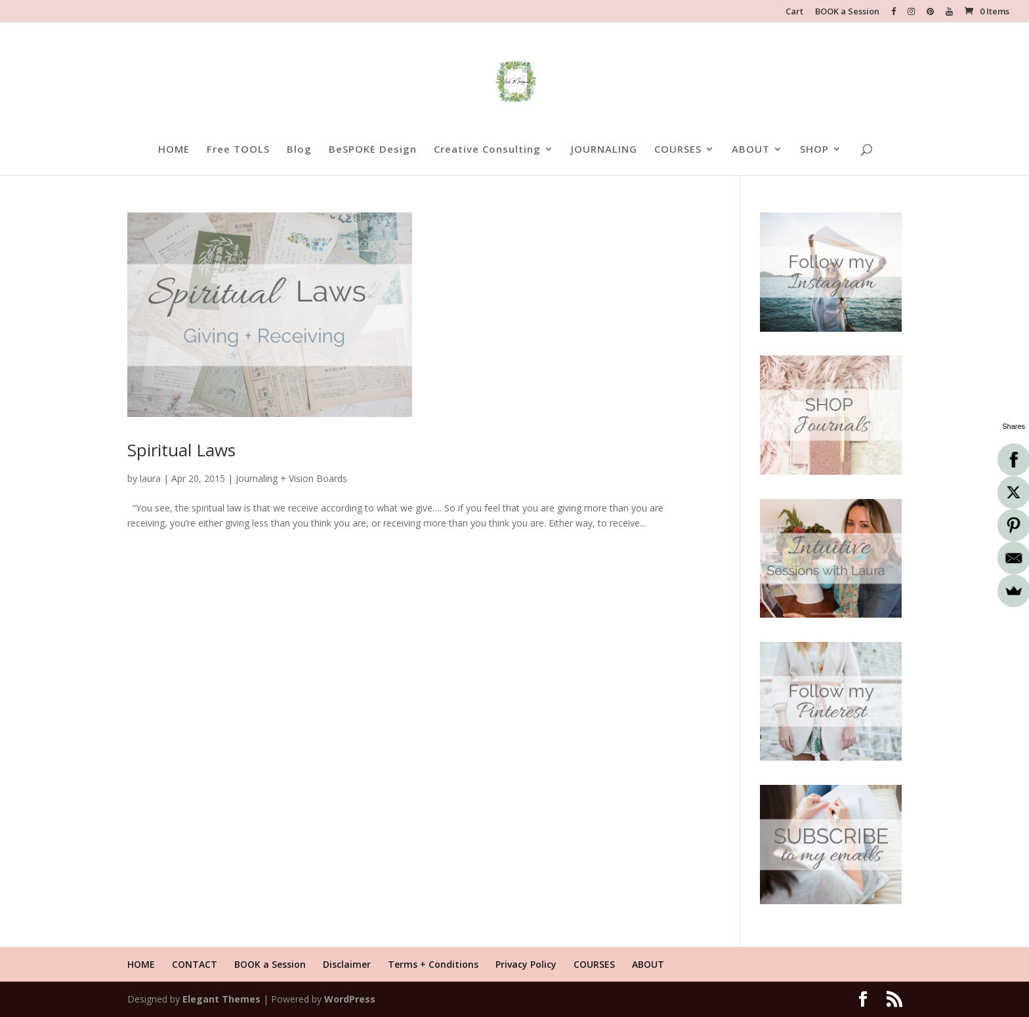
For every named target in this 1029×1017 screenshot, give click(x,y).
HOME (174, 149)
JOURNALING (604, 149)
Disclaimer (347, 964)
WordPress (349, 999)
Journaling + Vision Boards (291, 478)
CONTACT (194, 964)
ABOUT (751, 149)
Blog (299, 149)
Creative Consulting (487, 149)
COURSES (678, 149)
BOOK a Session (847, 12)
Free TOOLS (238, 149)
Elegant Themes (221, 999)
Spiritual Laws (181, 450)
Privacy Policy (525, 964)
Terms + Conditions (433, 964)
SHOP (814, 149)
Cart (794, 12)
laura (150, 478)
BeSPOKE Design (373, 149)
